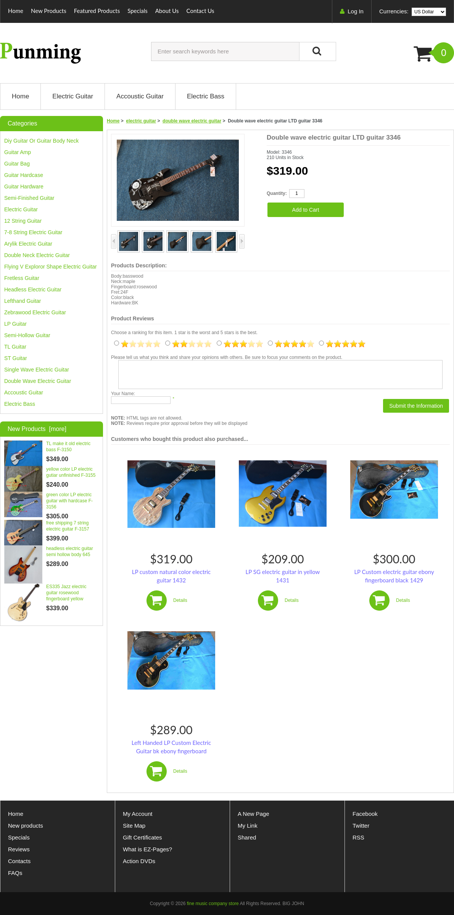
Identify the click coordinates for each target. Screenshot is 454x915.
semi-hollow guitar (27, 335)
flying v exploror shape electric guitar (50, 267)
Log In (356, 11)
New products (25, 825)
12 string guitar (23, 221)
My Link (248, 825)
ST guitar (15, 358)
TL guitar (15, 347)
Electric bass (19, 404)
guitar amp (17, 152)
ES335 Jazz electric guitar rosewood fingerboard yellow (66, 592)
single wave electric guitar (36, 370)
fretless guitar (21, 278)
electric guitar (141, 121)
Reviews (19, 849)
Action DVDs (139, 861)
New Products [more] (37, 429)
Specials (137, 10)
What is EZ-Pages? (147, 849)
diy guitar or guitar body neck (41, 141)
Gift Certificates (142, 837)
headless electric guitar (32, 289)
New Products (48, 10)
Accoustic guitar (23, 392)
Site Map (134, 825)
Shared (247, 837)
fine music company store (213, 903)
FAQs (15, 873)
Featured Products (97, 10)
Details (180, 600)
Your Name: (123, 393)
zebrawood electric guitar (35, 312)
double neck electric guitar (37, 255)
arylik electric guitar (28, 244)
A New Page (253, 813)
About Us (167, 10)
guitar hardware (23, 186)
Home (15, 10)
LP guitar (15, 324)
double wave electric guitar (192, 121)
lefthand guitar (22, 301)
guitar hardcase (23, 175)
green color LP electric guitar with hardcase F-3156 (69, 501)
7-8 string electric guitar (33, 232)
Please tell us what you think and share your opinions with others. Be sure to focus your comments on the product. (226, 357)
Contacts (19, 861)
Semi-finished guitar (29, 198)
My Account (138, 813)
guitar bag (17, 164)
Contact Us (200, 10)
